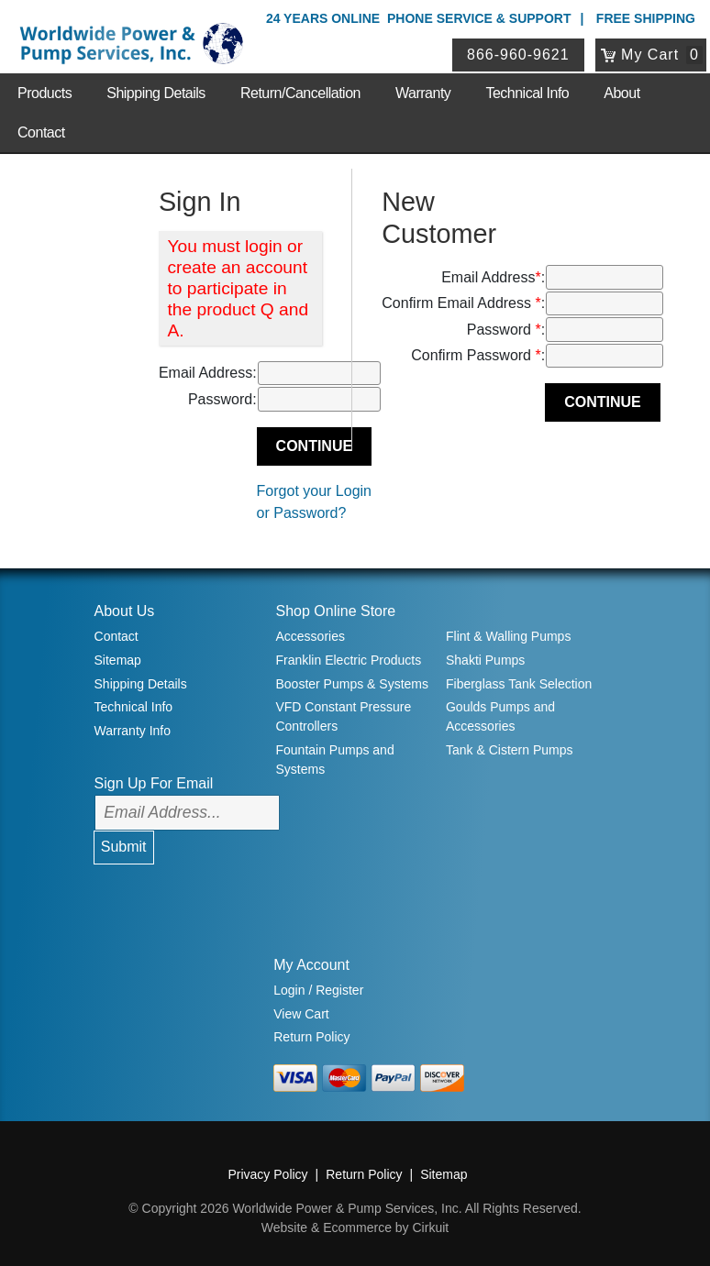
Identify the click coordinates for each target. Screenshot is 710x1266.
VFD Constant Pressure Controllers (343, 716)
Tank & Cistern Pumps (509, 750)
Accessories (309, 636)
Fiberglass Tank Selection (519, 684)
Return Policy (311, 1036)
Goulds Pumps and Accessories (500, 716)
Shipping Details (155, 93)
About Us (124, 611)
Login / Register (318, 990)
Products (44, 93)
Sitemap (117, 660)
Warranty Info (133, 730)
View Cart (300, 1014)
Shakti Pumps (485, 660)
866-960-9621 (518, 54)
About (621, 93)
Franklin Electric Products (348, 660)
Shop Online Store (335, 611)
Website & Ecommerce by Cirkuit (355, 1227)
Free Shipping (645, 18)
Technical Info (527, 93)
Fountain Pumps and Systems (334, 759)
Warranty (422, 93)
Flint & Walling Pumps (508, 636)
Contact (41, 132)
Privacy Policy (267, 1174)
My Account (311, 965)
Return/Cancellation (300, 93)
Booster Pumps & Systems (351, 684)
